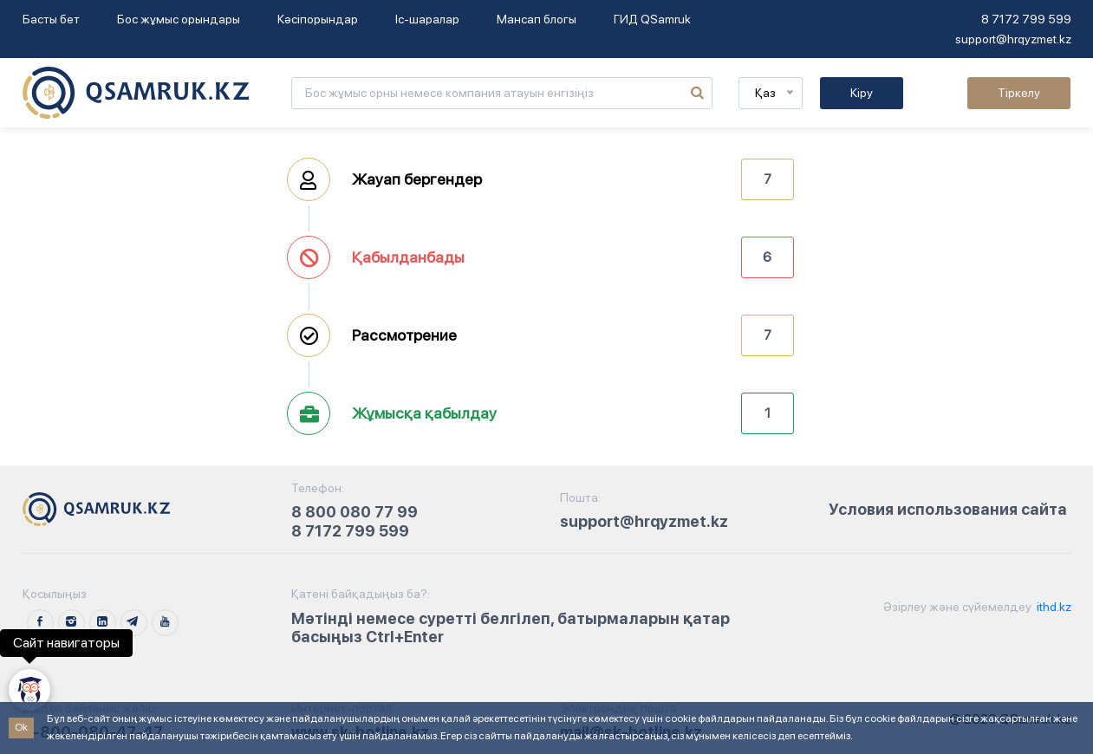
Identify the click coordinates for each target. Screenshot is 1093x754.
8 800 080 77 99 (354, 512)
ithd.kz (1052, 607)
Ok (21, 727)
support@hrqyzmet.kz (1013, 39)
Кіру (861, 93)
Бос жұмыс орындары (178, 19)
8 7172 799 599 (1026, 19)
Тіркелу (1019, 93)
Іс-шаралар (427, 19)
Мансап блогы (536, 19)
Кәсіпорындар (317, 19)
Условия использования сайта (948, 509)
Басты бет (51, 19)
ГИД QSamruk (652, 19)
